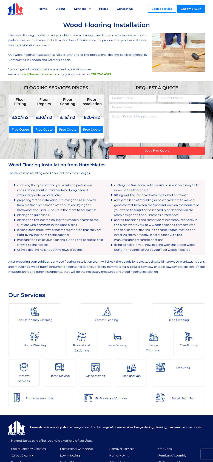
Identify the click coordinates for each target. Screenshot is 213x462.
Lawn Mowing (70, 426)
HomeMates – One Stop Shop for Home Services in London (132, 456)
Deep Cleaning (21, 433)
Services (81, 8)
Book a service (161, 8)
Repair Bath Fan (169, 440)
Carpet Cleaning (22, 426)
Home (43, 8)
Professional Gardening (76, 419)
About (61, 8)
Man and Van (118, 440)
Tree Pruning (69, 440)
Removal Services (121, 419)
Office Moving (119, 433)
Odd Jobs (165, 419)
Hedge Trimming (72, 433)
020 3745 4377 (190, 8)
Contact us (125, 8)
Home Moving (119, 426)
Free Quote (20, 129)
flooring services (120, 54)
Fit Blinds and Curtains (174, 433)
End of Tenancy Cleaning (28, 419)
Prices (103, 8)
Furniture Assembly (172, 426)
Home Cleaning (22, 440)
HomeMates (17, 60)
